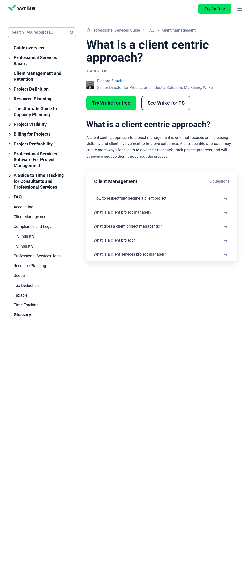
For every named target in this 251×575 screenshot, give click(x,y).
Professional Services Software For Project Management (35, 160)
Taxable (20, 295)
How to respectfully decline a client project (143, 200)
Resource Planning (32, 99)
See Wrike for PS (166, 103)
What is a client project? (125, 248)
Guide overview (29, 48)
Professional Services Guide (116, 30)
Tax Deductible (26, 285)
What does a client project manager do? (140, 232)
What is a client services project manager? (143, 264)
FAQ (18, 197)
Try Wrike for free (111, 103)
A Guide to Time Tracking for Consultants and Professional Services (39, 181)
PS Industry (24, 246)
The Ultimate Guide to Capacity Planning (35, 112)
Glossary (22, 315)
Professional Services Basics (35, 60)
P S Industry (24, 236)
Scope (19, 275)
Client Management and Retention (37, 76)
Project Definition (31, 89)
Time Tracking (26, 305)
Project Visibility (30, 124)
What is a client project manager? (134, 216)
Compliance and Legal (33, 226)
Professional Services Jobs (37, 256)
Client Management (31, 216)
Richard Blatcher (111, 81)
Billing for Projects (32, 134)
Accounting (23, 207)
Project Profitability (33, 144)
